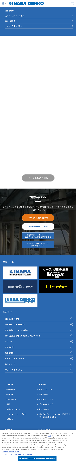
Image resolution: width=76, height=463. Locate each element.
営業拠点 (42, 384)
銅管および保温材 (12, 319)
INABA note (11, 399)
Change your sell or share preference (17, 454)
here (49, 436)
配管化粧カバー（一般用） (15, 324)
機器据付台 (9, 10)
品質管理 (9, 419)
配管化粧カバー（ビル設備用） (17, 330)
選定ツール (43, 394)
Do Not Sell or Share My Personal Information (37, 458)
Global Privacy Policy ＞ (11, 451)
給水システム (10, 21)
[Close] (72, 433)
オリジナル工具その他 (13, 26)
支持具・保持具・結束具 (14, 16)
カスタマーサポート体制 (16, 414)
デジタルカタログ (46, 404)
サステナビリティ (46, 389)
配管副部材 (9, 347)
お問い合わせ (44, 409)
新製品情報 (10, 389)
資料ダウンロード (46, 399)
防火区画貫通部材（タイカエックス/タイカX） (23, 336)
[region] (38, 446)
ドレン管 (8, 341)
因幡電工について (13, 409)
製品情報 (9, 384)
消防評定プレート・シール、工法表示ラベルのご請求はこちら (54, 415)
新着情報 (9, 394)
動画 (8, 404)
